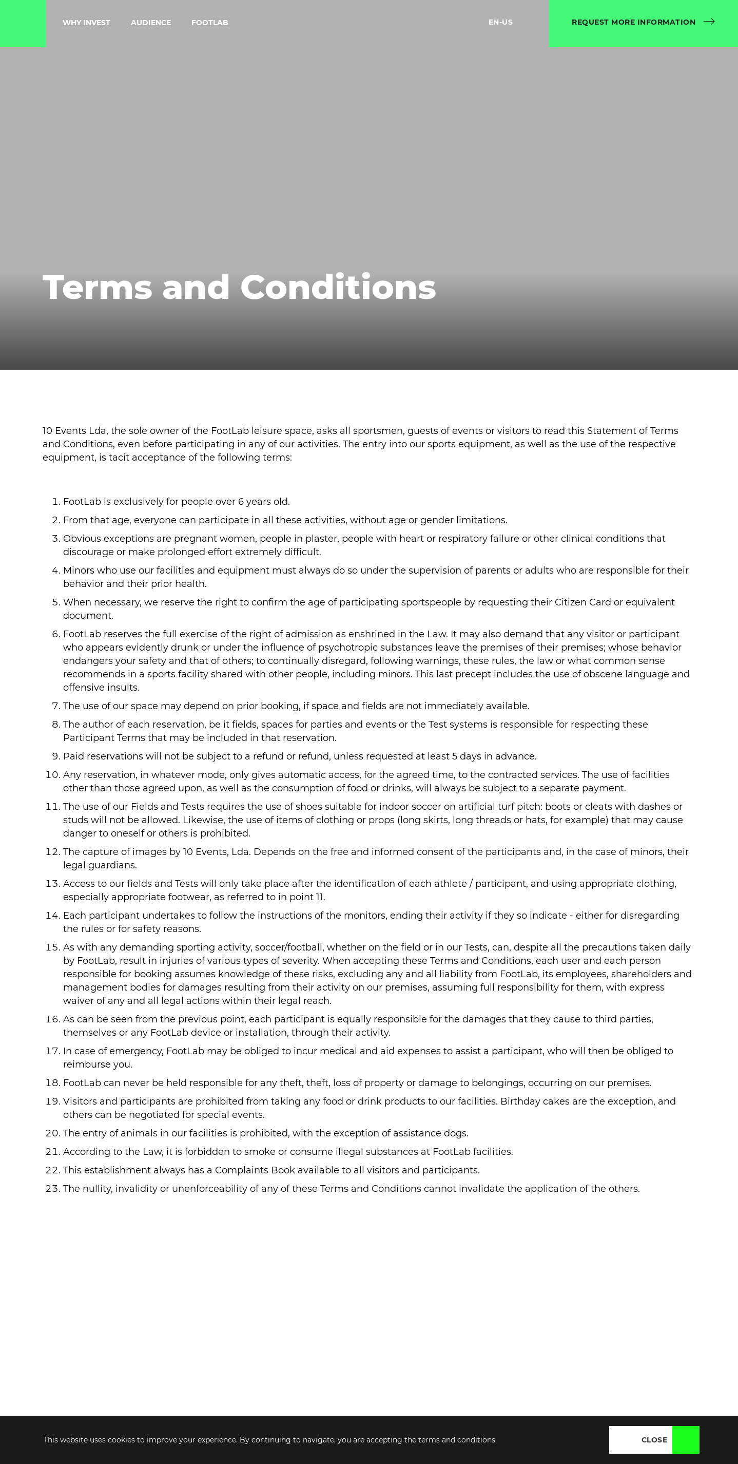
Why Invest (86, 22)
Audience (151, 22)
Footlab (209, 22)
